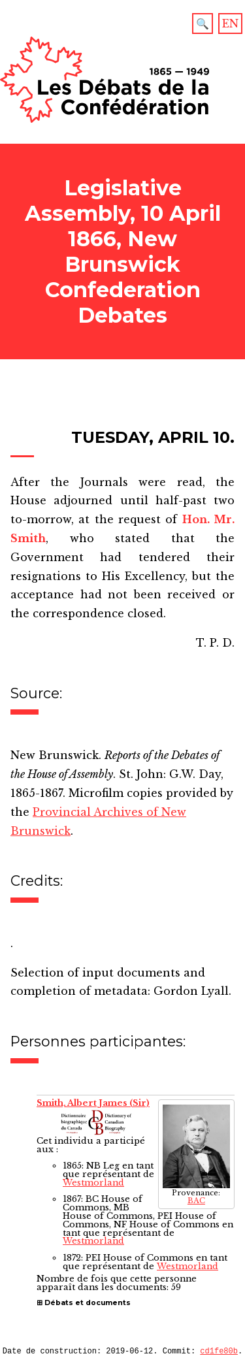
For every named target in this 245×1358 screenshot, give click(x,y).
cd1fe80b (219, 1352)
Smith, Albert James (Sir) (93, 1103)
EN (230, 23)
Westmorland (93, 1183)
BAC (196, 1200)
